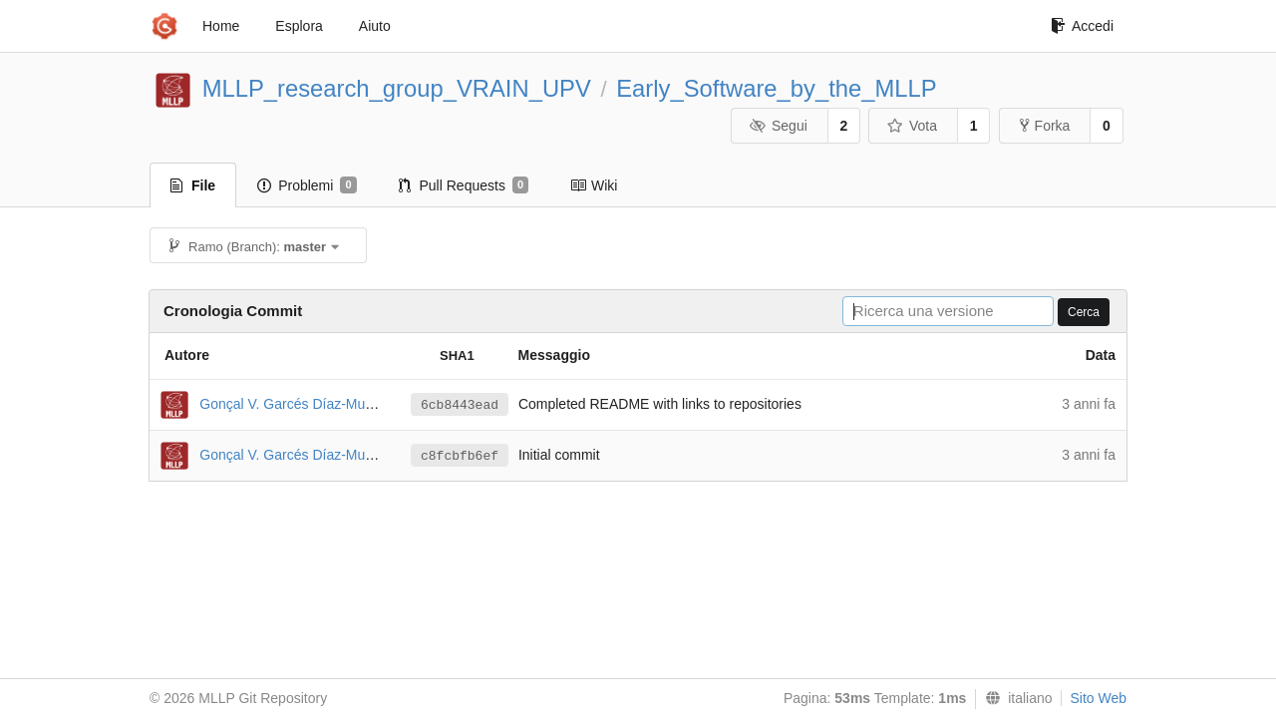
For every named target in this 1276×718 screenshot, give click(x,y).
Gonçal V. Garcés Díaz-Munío (291, 403)
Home (220, 26)
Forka (1045, 126)
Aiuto (375, 26)
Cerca (1084, 312)
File (192, 185)
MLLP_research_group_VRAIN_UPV (396, 88)
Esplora (298, 26)
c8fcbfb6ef (459, 456)
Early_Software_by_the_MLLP (776, 88)
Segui (777, 126)
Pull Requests (464, 185)
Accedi (1082, 26)
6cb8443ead (459, 405)
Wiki (593, 185)
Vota (911, 126)
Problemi (306, 185)
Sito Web (1098, 698)
